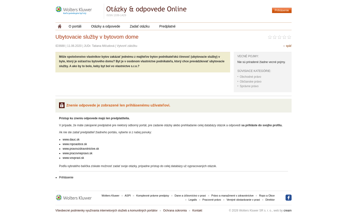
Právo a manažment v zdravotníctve (232, 195)
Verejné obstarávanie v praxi (243, 199)
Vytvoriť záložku (127, 46)
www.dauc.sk (71, 139)
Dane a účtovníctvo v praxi (190, 195)
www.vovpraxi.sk (73, 158)
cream (288, 210)
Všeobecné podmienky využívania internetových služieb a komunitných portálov (106, 210)
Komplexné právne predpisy (152, 195)
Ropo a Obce (267, 195)
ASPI (128, 195)
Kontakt (197, 210)
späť (289, 46)
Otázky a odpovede (105, 26)
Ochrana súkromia (175, 210)
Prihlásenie (282, 10)
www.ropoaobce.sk (75, 144)
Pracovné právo (211, 199)
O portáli (75, 26)
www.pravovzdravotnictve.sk (81, 148)
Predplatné (167, 26)
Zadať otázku (140, 26)
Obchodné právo (250, 76)
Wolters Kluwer (111, 195)
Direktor (270, 199)
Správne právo (249, 86)
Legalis (192, 199)
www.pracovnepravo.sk (77, 153)
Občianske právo (250, 81)
